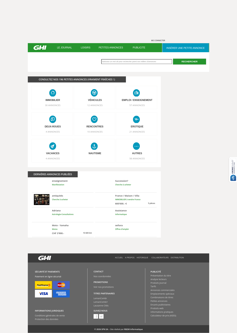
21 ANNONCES (137, 131)
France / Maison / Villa (127, 195)
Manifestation (58, 184)
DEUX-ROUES (53, 126)
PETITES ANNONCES (111, 47)
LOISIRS (85, 47)
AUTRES (137, 153)
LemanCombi (100, 298)
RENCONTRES (94, 126)
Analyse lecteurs (159, 279)
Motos (54, 229)
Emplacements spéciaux (162, 293)
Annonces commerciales (163, 290)
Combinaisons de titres (162, 297)
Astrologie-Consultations (62, 214)
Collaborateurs (160, 257)
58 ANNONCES (137, 158)
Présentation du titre (161, 275)
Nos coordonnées (102, 276)
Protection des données (46, 319)
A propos (130, 257)
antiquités (57, 195)
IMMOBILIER (52, 100)
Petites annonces (159, 301)
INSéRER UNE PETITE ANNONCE (185, 48)
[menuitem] (64, 47)
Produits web (157, 308)
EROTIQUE (137, 126)
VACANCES (53, 153)
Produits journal (158, 282)
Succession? (121, 180)
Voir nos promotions (104, 286)
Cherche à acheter (123, 184)
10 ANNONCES (95, 131)
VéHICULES (95, 100)
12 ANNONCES (95, 105)
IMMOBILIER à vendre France (127, 199)
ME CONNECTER (158, 40)
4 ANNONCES (53, 131)
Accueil (119, 257)
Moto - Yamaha (60, 225)
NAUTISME (95, 153)
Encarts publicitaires (160, 304)
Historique (142, 257)
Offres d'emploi (122, 229)
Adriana (56, 210)
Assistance (121, 210)
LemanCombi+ (101, 301)
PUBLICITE (139, 47)
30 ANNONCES (52, 105)
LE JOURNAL (64, 47)
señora (119, 225)
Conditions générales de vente (50, 315)
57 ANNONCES (137, 105)
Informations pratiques (162, 311)
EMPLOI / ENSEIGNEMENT (137, 100)
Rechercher (190, 61)
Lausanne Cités (101, 305)
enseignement (60, 180)
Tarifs (153, 286)
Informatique (121, 214)
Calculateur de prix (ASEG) (163, 315)
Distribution (177, 257)
